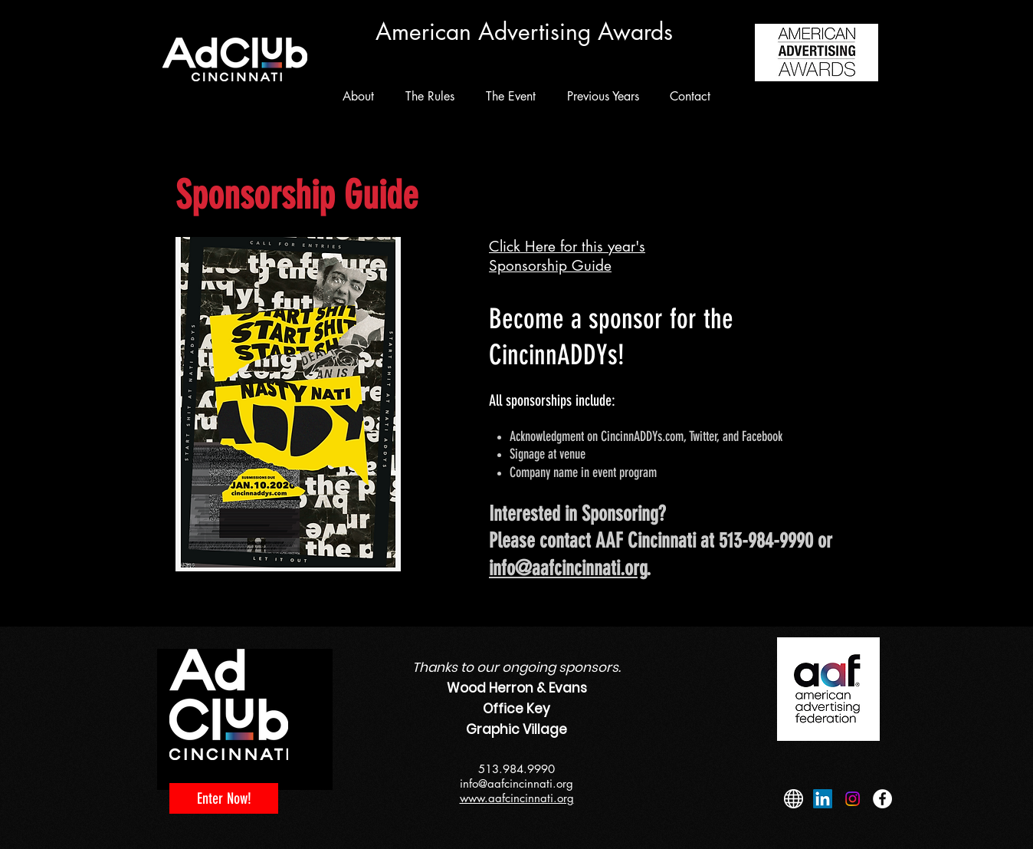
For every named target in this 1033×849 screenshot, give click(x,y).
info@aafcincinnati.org (568, 568)
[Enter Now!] (223, 798)
